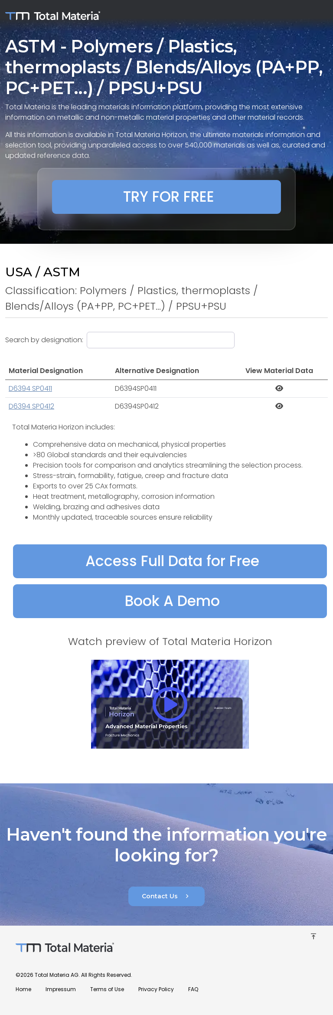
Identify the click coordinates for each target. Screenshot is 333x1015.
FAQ (193, 989)
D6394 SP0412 (31, 406)
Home (23, 989)
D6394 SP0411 (30, 388)
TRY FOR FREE (168, 197)
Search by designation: (44, 340)
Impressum (61, 989)
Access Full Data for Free (172, 561)
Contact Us (166, 896)
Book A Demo (172, 601)
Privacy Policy (156, 989)
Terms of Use (107, 989)
